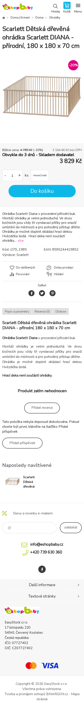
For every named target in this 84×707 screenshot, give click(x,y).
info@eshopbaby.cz (46, 544)
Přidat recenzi (42, 407)
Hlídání (58, 274)
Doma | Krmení (20, 18)
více (21, 240)
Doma (39, 18)
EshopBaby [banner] (17, 8)
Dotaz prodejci (63, 268)
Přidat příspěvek (22, 443)
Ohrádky (54, 18)
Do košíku (42, 191)
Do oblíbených (25, 268)
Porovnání (22, 274)
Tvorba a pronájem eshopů (25, 694)
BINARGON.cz (57, 694)
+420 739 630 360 (46, 552)
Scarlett (23, 255)
